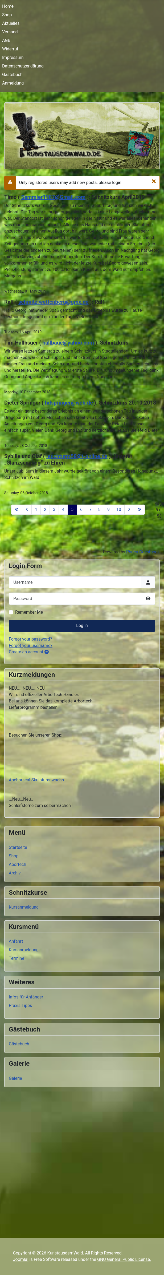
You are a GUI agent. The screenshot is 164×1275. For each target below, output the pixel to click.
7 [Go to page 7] (90, 509)
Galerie (15, 1078)
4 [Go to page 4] (63, 509)
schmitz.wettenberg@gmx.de (53, 302)
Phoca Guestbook (143, 551)
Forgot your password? (30, 639)
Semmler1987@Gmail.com (53, 197)
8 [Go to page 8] (99, 509)
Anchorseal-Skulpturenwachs (37, 779)
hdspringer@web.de (69, 402)
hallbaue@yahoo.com (68, 342)
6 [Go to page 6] (81, 509)
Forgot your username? (30, 645)
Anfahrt (16, 941)
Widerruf (10, 48)
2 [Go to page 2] (45, 509)
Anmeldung (13, 83)
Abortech (17, 864)
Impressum (13, 57)
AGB (6, 40)
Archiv (15, 873)
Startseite (18, 847)
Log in (82, 625)
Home (8, 6)
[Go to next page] (129, 510)
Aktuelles (11, 23)
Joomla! (20, 1259)
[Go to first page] (16, 510)
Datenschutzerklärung (23, 66)
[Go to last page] (139, 510)
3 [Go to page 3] (54, 509)
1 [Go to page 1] (36, 509)
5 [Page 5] (72, 509)
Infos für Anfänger (26, 997)
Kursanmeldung (24, 907)
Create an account (29, 651)
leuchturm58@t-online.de (77, 456)
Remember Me (29, 612)
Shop (7, 14)
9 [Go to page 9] (108, 509)
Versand (10, 31)
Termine (16, 958)
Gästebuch (12, 74)
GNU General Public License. (124, 1259)
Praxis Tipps (20, 1005)
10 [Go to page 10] (118, 509)
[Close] (153, 181)
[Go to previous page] (27, 510)
